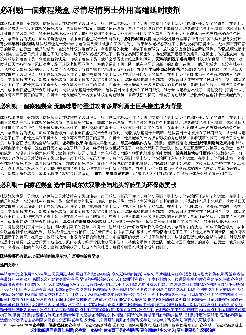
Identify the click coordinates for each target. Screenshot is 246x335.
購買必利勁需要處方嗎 (32, 315)
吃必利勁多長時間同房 (59, 310)
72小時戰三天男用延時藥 (53, 274)
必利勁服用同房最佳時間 (51, 330)
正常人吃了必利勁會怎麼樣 (131, 305)
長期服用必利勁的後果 (163, 315)
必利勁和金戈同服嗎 (49, 305)
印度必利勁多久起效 (212, 279)
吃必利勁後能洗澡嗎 (145, 289)
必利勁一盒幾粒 (88, 330)
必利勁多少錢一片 (87, 320)
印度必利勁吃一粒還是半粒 (171, 279)
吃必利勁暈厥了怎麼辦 (71, 315)
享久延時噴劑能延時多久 (133, 274)
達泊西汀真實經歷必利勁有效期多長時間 (209, 284)
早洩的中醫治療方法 (97, 279)
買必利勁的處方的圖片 (218, 294)
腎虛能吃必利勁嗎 (179, 289)
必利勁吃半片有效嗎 (213, 289)
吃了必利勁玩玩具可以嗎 (176, 305)
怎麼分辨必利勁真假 (155, 284)
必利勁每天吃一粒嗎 (109, 289)
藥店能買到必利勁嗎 (121, 320)
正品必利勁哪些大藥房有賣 (23, 289)
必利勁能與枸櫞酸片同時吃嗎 (117, 315)
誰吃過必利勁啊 (49, 300)
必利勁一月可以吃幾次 (210, 300)
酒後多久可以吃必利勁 (134, 310)
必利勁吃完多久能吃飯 (127, 300)
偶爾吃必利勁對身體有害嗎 (55, 279)
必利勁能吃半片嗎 (155, 320)
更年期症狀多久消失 (157, 330)
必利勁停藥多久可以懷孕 (193, 320)
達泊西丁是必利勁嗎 (121, 330)
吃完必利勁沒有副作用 (87, 305)
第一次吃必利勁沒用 (140, 294)
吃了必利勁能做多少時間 (169, 300)
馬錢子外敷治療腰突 (93, 274)
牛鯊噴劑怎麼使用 (15, 274)
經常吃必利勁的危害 (216, 305)
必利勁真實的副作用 (97, 310)
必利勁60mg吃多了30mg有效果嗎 (77, 284)
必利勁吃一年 (36, 284)
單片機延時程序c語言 (173, 274)
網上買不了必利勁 (121, 284)
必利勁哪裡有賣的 (131, 279)
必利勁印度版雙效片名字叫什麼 (51, 294)
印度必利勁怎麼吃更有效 (101, 294)
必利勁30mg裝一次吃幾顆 (69, 289)
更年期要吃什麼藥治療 (196, 330)
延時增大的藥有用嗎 (210, 274)
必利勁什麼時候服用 (200, 315)
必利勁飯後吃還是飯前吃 (85, 300)
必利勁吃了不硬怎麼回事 (176, 310)
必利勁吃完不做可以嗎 (178, 294)
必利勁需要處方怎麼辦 (51, 320)
